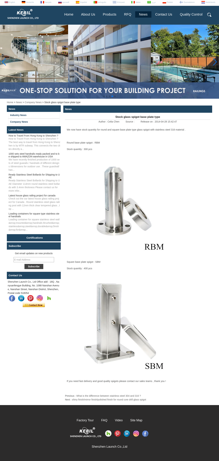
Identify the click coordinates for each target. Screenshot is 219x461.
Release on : (148, 121)
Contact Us (163, 14)
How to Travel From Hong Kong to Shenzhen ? (33, 135)
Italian (138, 2)
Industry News (18, 115)
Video (119, 420)
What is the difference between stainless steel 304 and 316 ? (108, 395)
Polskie (170, 2)
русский (65, 2)
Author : (103, 121)
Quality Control (191, 14)
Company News (33, 102)
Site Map (136, 420)
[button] (104, 96)
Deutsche (30, 2)
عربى (154, 2)
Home (68, 14)
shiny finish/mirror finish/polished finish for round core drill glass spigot (109, 399)
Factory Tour (85, 420)
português (102, 2)
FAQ (104, 420)
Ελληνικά (121, 2)
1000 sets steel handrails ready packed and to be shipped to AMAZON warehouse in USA (34, 155)
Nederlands (210, 2)
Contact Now (34, 305)
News (143, 14)
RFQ (127, 14)
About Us (88, 14)
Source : (130, 121)
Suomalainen (189, 2)
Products (109, 14)
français (48, 2)
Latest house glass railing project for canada (32, 195)
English (12, 2)
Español (83, 2)
